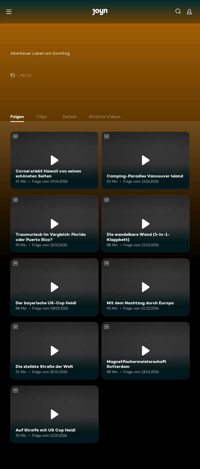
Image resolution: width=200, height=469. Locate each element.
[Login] (189, 11)
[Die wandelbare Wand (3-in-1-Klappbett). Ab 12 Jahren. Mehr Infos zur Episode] (146, 223)
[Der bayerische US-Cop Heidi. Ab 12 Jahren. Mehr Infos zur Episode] (54, 287)
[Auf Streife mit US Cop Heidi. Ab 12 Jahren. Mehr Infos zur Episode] (54, 414)
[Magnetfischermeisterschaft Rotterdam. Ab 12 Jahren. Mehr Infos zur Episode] (146, 350)
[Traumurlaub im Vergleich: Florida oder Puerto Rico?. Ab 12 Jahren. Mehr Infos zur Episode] (54, 223)
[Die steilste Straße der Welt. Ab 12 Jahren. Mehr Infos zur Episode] (54, 350)
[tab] (18, 117)
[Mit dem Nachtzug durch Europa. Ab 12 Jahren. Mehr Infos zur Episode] (146, 287)
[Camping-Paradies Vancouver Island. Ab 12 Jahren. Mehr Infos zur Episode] (146, 160)
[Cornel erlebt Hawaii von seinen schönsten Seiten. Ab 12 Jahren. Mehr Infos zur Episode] (54, 160)
